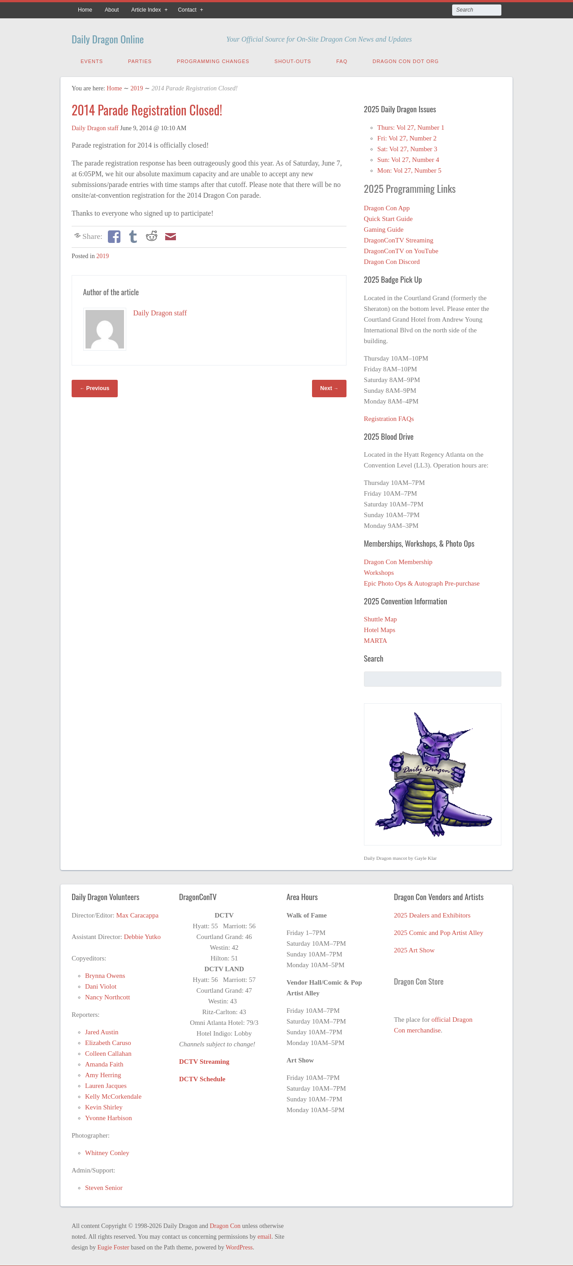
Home (85, 10)
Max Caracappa (137, 913)
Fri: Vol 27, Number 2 (406, 136)
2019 (136, 86)
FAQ (341, 59)
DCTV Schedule (202, 1077)
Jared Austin (102, 1030)
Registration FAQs (389, 417)
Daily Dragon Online (122, 36)
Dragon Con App (387, 206)
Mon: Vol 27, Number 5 (409, 168)
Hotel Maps (379, 628)
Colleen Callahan (108, 1051)
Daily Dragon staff (95, 126)
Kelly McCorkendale (113, 1094)
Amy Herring (103, 1073)
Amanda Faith (104, 1062)
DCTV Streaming (204, 1059)
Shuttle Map (380, 617)
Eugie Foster (113, 1245)
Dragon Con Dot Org (405, 59)
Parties (140, 59)
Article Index (146, 10)
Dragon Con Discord (392, 259)
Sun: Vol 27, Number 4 (408, 157)
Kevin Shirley (104, 1105)
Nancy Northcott (107, 995)
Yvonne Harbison (108, 1116)
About (112, 10)
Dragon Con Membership (398, 560)
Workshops (379, 570)
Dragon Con (225, 1224)
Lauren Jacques (106, 1084)
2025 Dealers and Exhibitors (432, 913)
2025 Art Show (414, 948)
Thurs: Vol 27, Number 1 (411, 125)
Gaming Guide (384, 227)
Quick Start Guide (388, 217)
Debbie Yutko (142, 935)
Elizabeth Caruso (108, 1041)
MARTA (375, 638)
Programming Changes (213, 59)
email (264, 1235)
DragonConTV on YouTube (401, 249)
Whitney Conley (107, 1151)
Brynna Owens (105, 973)
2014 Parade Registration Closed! (147, 108)
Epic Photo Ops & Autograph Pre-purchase (422, 581)
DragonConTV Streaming (398, 238)
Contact (187, 10)
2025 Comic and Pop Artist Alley (438, 931)
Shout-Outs (292, 59)
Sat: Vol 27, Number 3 (407, 147)
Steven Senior (104, 1186)
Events (92, 59)
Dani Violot (100, 984)
